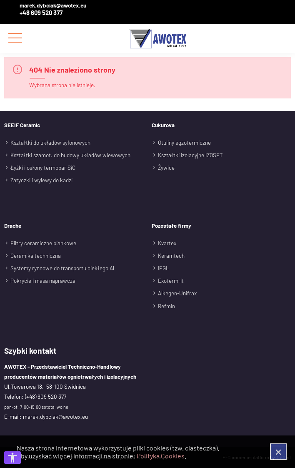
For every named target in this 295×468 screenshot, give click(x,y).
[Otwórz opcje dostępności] (12, 457)
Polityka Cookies (161, 456)
